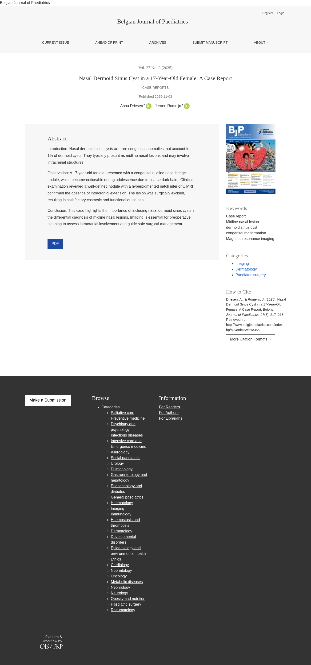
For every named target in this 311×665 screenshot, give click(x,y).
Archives (157, 42)
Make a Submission (47, 400)
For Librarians (170, 418)
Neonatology (121, 570)
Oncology (119, 576)
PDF (55, 244)
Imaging (242, 264)
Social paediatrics (125, 458)
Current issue (55, 42)
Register (267, 13)
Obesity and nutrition (128, 599)
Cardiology (120, 565)
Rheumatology (123, 610)
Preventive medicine (128, 418)
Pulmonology (122, 469)
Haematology (122, 503)
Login (280, 13)
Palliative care (122, 413)
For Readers (169, 407)
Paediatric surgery (250, 275)
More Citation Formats (249, 339)
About (260, 42)
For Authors (169, 413)
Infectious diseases (127, 435)
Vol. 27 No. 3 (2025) (155, 67)
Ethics (116, 559)
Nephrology (120, 587)
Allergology (120, 452)
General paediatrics (127, 497)
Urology (117, 463)
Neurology (119, 593)
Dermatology (246, 269)
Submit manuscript (209, 42)
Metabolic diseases (127, 582)
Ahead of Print (109, 42)
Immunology (121, 514)
